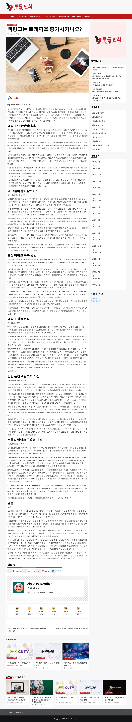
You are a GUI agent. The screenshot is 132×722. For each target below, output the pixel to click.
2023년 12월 (96, 246)
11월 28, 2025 (19, 665)
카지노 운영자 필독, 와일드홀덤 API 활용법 (106, 98)
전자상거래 (96, 149)
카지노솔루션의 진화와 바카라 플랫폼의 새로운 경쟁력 (108, 68)
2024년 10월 (96, 201)
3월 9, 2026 (43, 704)
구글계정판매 (95, 301)
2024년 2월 (96, 233)
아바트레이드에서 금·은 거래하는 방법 (105, 91)
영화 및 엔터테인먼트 (99, 145)
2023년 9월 (96, 259)
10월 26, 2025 (116, 702)
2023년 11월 (96, 252)
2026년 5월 (96, 162)
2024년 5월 (96, 226)
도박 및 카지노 (35, 16)
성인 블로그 (96, 137)
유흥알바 (94, 298)
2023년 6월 (96, 278)
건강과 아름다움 (63, 16)
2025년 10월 (96, 181)
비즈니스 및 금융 (49, 16)
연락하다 (87, 16)
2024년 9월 (96, 207)
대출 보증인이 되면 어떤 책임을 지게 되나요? (68, 627)
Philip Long (12, 34)
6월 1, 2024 (75, 668)
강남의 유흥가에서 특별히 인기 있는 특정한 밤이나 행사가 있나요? (27, 628)
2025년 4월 (96, 194)
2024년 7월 (96, 213)
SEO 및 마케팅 (97, 113)
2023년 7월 (96, 272)
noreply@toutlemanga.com (40, 592)
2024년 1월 (96, 239)
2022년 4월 (96, 285)
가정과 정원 (22, 16)
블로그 (13, 16)
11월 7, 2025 (47, 668)
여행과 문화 (76, 16)
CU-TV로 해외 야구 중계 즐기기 (18, 663)
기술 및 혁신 (96, 125)
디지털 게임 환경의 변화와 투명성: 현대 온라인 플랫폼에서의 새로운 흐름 (107, 77)
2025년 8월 (96, 187)
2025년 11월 (96, 175)
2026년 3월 (96, 168)
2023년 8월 (96, 265)
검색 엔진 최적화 (39, 130)
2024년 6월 (96, 220)
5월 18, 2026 (19, 702)
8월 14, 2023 (20, 34)
